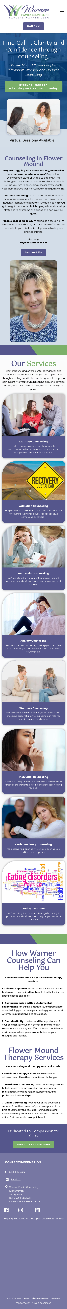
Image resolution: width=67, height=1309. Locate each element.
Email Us (16, 1179)
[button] (62, 11)
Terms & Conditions (41, 1303)
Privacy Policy (23, 1303)
